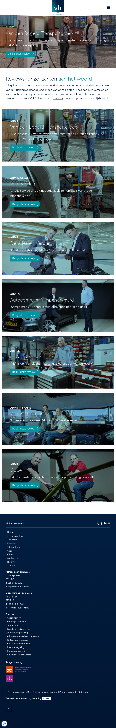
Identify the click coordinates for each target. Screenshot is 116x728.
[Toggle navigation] (108, 7)
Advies (10, 554)
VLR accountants (15, 536)
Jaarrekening (13, 625)
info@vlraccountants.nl (17, 586)
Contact (10, 565)
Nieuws (10, 561)
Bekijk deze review (19, 53)
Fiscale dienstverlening (18, 629)
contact (58, 98)
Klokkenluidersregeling (18, 643)
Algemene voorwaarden (19, 654)
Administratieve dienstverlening (22, 636)
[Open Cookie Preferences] (4, 724)
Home (9, 532)
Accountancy (13, 617)
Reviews (10, 543)
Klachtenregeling (15, 647)
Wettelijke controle (16, 621)
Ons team (11, 539)
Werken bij (12, 558)
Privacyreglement (15, 651)
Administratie (13, 547)
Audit (9, 550)
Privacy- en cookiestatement (74, 692)
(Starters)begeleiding (17, 632)
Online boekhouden (17, 640)
